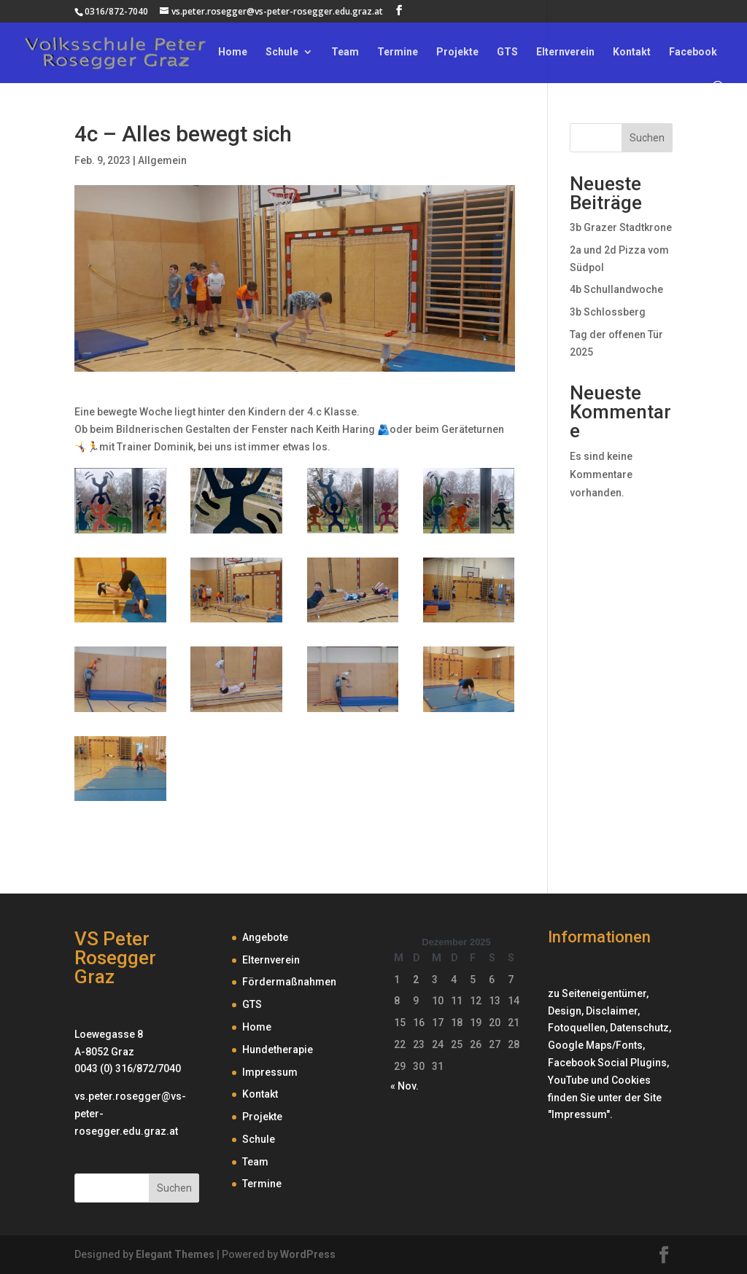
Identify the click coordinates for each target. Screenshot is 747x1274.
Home (232, 52)
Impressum (270, 1072)
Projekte (457, 52)
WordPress (308, 1254)
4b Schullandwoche (616, 289)
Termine (397, 52)
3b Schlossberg (608, 312)
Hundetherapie (277, 1049)
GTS (507, 52)
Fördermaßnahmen (289, 982)
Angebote (265, 937)
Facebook (693, 52)
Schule (282, 52)
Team (345, 52)
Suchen (647, 138)
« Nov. (404, 1086)
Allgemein (162, 160)
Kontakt (632, 52)
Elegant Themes (175, 1254)
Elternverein (565, 52)
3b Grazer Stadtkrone (621, 227)
